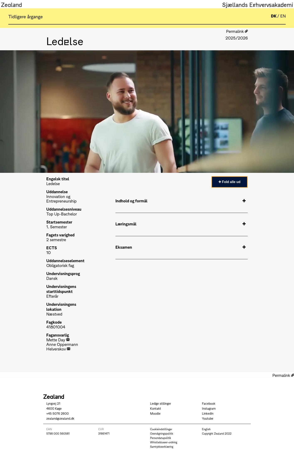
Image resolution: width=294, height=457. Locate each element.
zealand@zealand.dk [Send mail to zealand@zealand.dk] (60, 418)
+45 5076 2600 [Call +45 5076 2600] (57, 413)
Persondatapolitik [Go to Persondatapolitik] (160, 438)
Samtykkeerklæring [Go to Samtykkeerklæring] (161, 446)
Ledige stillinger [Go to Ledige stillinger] (160, 403)
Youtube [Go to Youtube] (207, 418)
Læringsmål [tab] (180, 223)
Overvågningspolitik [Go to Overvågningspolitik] (161, 433)
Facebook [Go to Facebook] (208, 403)
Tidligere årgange (25, 16)
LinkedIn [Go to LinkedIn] (207, 413)
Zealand (11, 4)
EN (283, 15)
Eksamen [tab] (180, 247)
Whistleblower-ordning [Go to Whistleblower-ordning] (163, 442)
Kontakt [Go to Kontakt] (155, 408)
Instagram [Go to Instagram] (209, 408)
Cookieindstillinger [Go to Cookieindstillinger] (161, 429)
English (206, 429)
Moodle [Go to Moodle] (155, 413)
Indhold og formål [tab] (180, 200)
